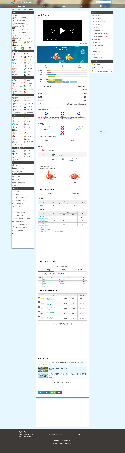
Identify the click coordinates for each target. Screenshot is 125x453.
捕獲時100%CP (75, 140)
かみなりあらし (51, 314)
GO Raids (79, 434)
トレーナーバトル (74, 193)
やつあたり (42, 220)
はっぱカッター (51, 317)
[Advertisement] (62, 245)
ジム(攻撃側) (62, 270)
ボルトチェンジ (51, 307)
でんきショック (51, 303)
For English (83, 43)
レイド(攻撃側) (46, 270)
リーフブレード (51, 318)
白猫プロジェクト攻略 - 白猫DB (26, 434)
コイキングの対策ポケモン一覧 (62, 324)
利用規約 (56, 440)
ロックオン (50, 298)
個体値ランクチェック (50, 140)
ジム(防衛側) (79, 270)
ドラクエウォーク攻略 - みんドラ (55, 434)
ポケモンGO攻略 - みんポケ (25, 2)
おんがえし (42, 223)
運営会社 (61, 440)
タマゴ (62, 129)
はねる (41, 205)
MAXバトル (62, 134)
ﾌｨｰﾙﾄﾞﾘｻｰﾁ (79, 129)
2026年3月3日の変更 (42, 117)
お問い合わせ (68, 440)
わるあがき (42, 216)
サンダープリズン (51, 299)
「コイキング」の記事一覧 (62, 382)
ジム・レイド (50, 193)
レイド (46, 134)
